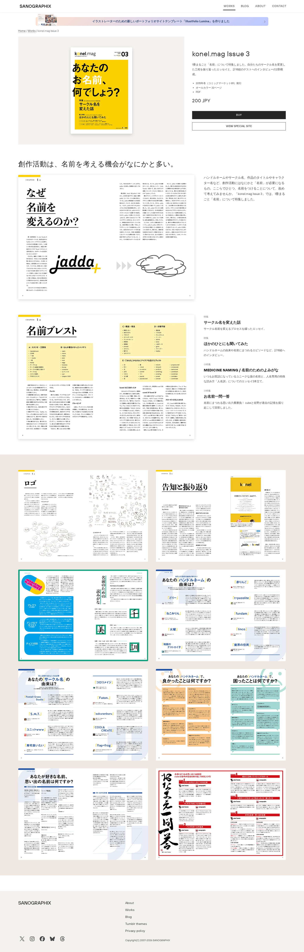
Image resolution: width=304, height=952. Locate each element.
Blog (245, 6)
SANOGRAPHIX (34, 903)
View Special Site (239, 126)
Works (229, 6)
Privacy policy (135, 931)
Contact (279, 6)
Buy (239, 115)
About (260, 6)
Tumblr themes (136, 924)
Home (22, 31)
